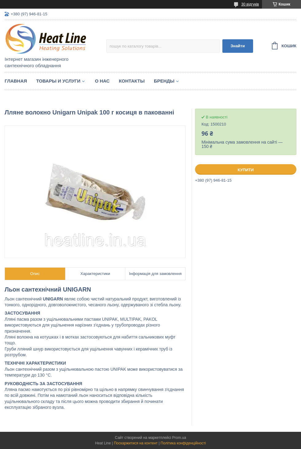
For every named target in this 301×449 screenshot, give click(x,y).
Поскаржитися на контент (136, 443)
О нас (102, 81)
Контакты (132, 81)
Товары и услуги (58, 81)
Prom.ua (179, 437)
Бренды (164, 81)
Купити (246, 170)
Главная (16, 81)
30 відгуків (250, 4)
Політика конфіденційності (183, 443)
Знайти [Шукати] (237, 46)
